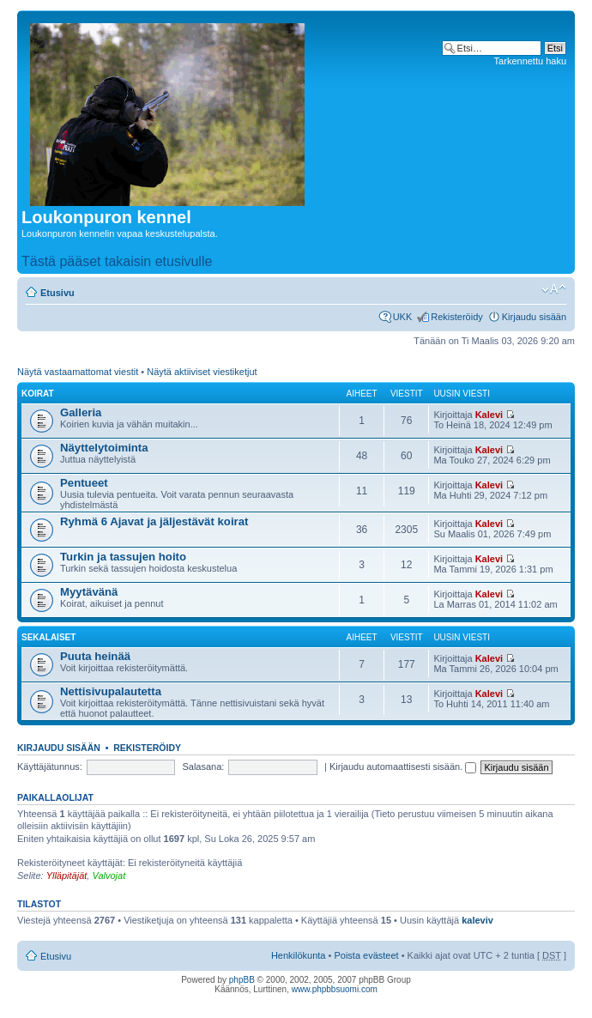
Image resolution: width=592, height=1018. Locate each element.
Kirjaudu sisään (534, 317)
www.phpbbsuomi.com (335, 989)
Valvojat (108, 875)
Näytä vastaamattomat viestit (77, 372)
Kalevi (489, 414)
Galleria (80, 412)
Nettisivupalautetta (110, 691)
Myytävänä (89, 591)
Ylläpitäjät (67, 875)
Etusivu (57, 293)
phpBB (242, 980)
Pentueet (84, 482)
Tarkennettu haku (530, 61)
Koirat (37, 393)
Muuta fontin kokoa (553, 289)
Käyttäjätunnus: (49, 766)
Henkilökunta (298, 955)
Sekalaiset (48, 637)
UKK (403, 317)
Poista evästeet (366, 955)
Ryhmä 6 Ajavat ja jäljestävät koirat (154, 521)
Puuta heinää (95, 656)
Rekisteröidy (457, 317)
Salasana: (203, 766)
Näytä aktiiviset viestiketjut (202, 372)
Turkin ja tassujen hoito (123, 556)
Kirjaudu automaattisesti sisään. (402, 766)
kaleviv (477, 920)
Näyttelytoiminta (104, 447)
